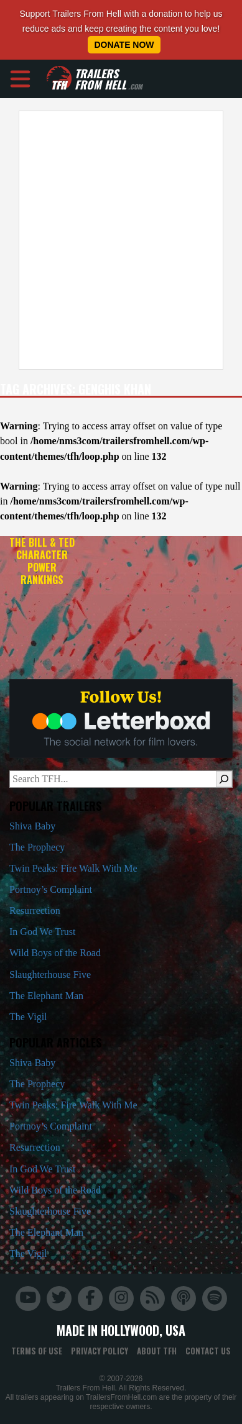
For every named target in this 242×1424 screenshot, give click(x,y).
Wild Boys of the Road (55, 952)
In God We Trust (42, 931)
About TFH (157, 1350)
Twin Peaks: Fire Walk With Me (73, 868)
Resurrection (34, 910)
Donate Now (124, 45)
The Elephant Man (46, 995)
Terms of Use (36, 1350)
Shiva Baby (32, 826)
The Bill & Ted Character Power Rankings (42, 560)
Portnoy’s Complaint (50, 889)
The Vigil (28, 1016)
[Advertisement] (116, 240)
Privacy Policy (99, 1350)
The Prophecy (37, 847)
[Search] (224, 779)
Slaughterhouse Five (50, 974)
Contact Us (208, 1350)
